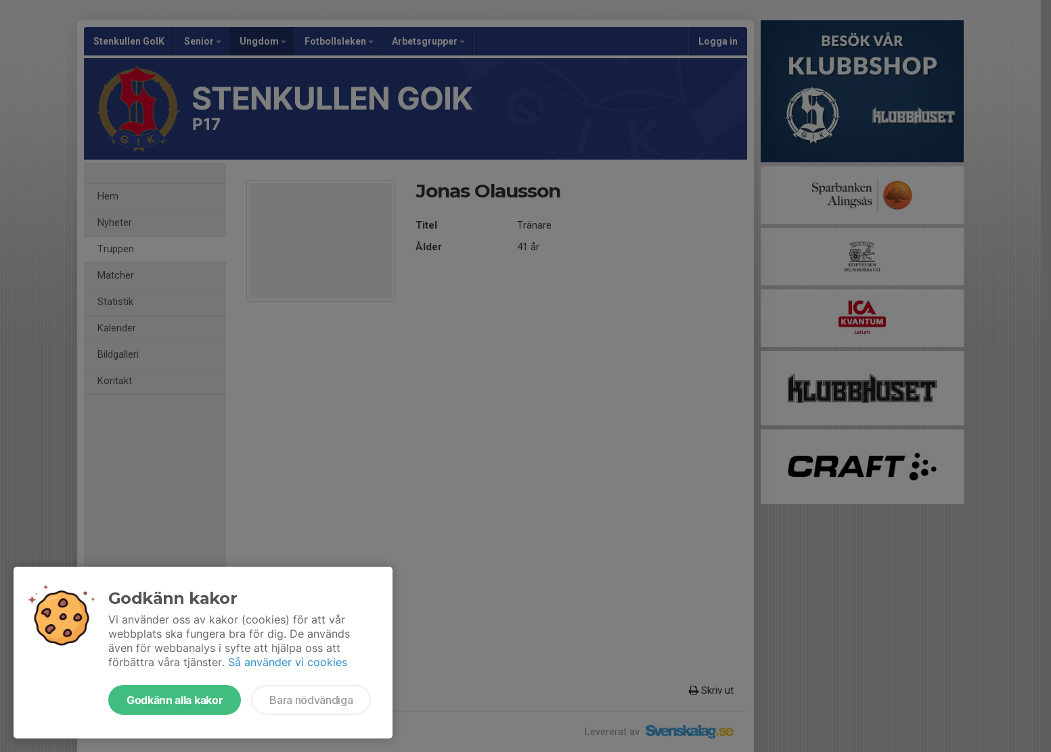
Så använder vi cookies (287, 662)
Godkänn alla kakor (175, 700)
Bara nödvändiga (311, 700)
